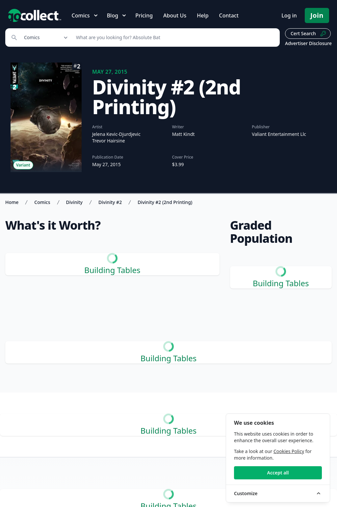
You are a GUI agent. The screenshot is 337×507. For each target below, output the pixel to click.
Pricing (144, 15)
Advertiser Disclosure (308, 43)
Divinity (74, 202)
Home (11, 202)
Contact (229, 15)
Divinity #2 (110, 202)
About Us (174, 15)
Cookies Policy (288, 451)
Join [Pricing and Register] (317, 15)
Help (202, 15)
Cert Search (308, 33)
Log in (289, 15)
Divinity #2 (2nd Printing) (165, 202)
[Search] (174, 37)
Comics (42, 202)
